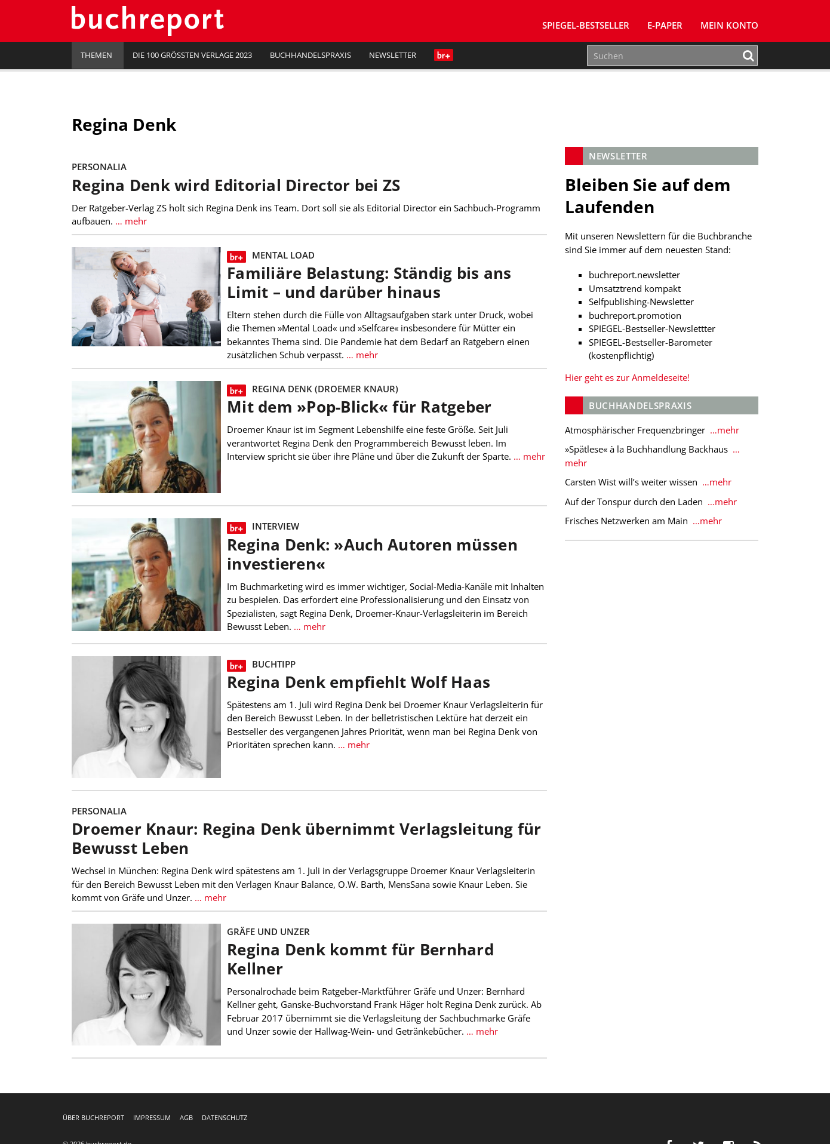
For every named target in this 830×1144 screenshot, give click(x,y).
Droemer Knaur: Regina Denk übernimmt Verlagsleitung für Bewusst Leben (307, 839)
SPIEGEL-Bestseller (585, 25)
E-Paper (665, 25)
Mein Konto (729, 25)
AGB (186, 1117)
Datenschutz (224, 1117)
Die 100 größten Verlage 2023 (192, 55)
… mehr (131, 221)
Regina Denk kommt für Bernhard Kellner (360, 959)
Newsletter (392, 55)
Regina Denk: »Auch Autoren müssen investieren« (372, 554)
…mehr (723, 430)
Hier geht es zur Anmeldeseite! (627, 377)
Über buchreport (93, 1117)
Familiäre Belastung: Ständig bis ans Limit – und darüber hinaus (369, 283)
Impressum (152, 1117)
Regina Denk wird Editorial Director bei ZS (236, 185)
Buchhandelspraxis (310, 55)
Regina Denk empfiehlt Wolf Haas (358, 682)
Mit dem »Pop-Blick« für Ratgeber (359, 406)
